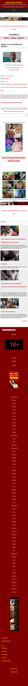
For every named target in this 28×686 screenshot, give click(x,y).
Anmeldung (14, 334)
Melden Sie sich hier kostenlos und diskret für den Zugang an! (14, 111)
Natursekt (14, 480)
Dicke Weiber (14, 505)
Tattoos (14, 585)
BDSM (14, 508)
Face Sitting (14, 473)
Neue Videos (14, 357)
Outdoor (14, 476)
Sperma (14, 496)
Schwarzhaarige (14, 435)
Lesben (14, 416)
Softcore (14, 451)
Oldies (14, 438)
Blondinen (14, 521)
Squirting (14, 432)
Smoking (14, 419)
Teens (14, 512)
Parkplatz (14, 460)
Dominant (12, 87)
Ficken (14, 524)
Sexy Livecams (5, 637)
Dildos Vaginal (24, 84)
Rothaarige (14, 489)
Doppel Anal (14, 444)
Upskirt (14, 566)
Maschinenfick (14, 553)
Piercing (14, 518)
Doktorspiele (14, 588)
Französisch (14, 576)
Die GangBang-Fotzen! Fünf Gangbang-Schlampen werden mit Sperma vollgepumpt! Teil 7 (14, 286)
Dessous (14, 540)
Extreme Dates (5, 654)
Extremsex (14, 492)
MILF (2, 87)
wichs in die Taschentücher (8, 311)
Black (14, 441)
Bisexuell (14, 422)
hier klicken (21, 64)
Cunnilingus (14, 457)
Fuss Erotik (14, 454)
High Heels (14, 470)
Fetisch (14, 409)
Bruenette (14, 515)
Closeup (2, 90)
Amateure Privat (14, 396)
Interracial (14, 591)
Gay (14, 467)
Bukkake (14, 406)
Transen (14, 563)
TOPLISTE (14, 365)
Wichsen (25, 87)
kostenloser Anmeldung (14, 69)
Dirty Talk (21, 87)
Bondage (14, 572)
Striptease (14, 425)
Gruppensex (14, 528)
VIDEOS (14, 38)
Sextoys (14, 544)
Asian (14, 560)
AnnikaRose (7, 78)
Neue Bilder (14, 361)
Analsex (14, 547)
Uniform (14, 464)
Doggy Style (14, 534)
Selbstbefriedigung (16, 84)
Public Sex (14, 400)
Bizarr (14, 502)
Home (14, 10)
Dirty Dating (4, 651)
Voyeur (16, 87)
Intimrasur (14, 499)
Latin (14, 569)
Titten (14, 550)
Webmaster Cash (14, 668)
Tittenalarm (4, 264)
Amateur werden (14, 671)
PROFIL (6, 38)
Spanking (14, 556)
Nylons (14, 579)
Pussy (14, 486)
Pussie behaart (6, 87)
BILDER (21, 38)
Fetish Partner (4, 648)
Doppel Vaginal (14, 448)
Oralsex (14, 483)
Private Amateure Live (6, 640)
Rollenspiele (14, 582)
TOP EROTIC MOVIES (6, 660)
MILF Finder (4, 657)
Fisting (14, 403)
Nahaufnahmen (9, 84)
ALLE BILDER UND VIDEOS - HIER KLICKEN (11, 102)
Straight (14, 412)
